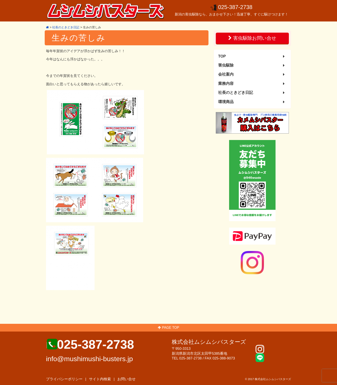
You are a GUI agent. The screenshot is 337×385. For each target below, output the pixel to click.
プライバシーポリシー (64, 379)
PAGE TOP (168, 327)
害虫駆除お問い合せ (252, 38)
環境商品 (226, 102)
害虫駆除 (226, 65)
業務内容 (226, 83)
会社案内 (226, 74)
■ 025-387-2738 (90, 344)
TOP (222, 56)
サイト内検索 (100, 379)
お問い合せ (126, 379)
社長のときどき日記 (235, 92)
